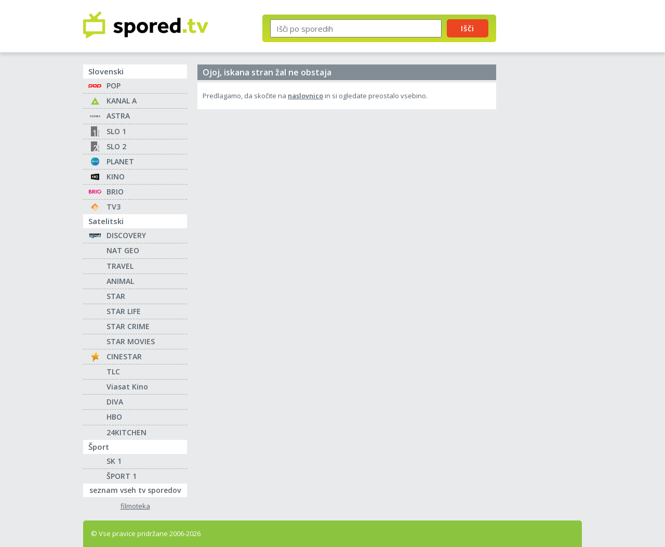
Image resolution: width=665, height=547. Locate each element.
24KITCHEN (127, 432)
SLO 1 (116, 131)
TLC (113, 371)
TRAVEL (120, 266)
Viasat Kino (127, 387)
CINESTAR (124, 356)
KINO (116, 176)
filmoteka (135, 506)
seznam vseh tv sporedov (138, 489)
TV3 (114, 207)
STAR (116, 296)
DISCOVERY (126, 235)
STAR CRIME (128, 326)
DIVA (115, 402)
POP (114, 85)
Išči (467, 28)
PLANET (120, 161)
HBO (114, 417)
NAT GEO (123, 250)
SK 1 (114, 461)
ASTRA (118, 116)
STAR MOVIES (131, 341)
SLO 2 (116, 146)
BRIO (115, 192)
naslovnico (305, 95)
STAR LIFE (124, 311)
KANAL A (122, 101)
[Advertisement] (548, 171)
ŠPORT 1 (122, 476)
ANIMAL (120, 281)
